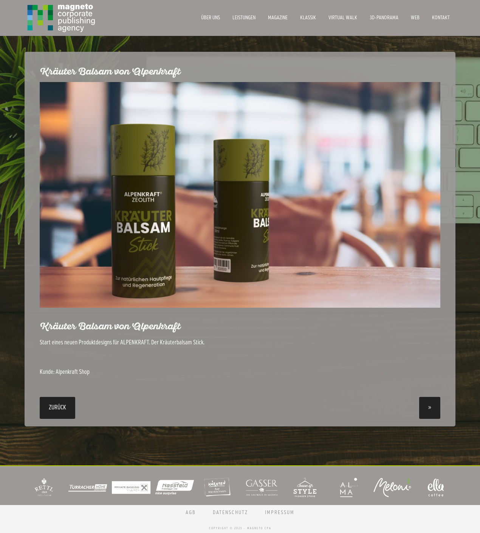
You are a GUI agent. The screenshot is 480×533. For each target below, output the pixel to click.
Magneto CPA (81, 18)
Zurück (57, 407)
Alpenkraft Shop (73, 372)
